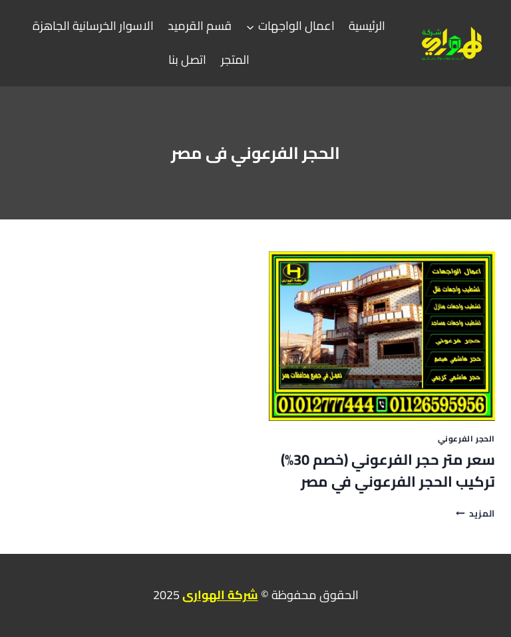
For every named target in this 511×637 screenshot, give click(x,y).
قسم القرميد (200, 26)
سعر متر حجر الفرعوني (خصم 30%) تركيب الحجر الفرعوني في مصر (388, 470)
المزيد (475, 513)
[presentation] (382, 336)
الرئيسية (367, 26)
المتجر (235, 59)
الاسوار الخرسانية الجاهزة (93, 26)
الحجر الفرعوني (466, 438)
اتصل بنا (187, 59)
